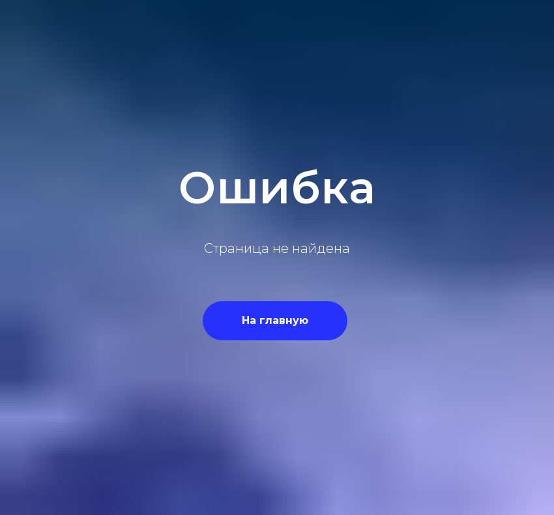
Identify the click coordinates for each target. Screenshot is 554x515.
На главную (275, 320)
